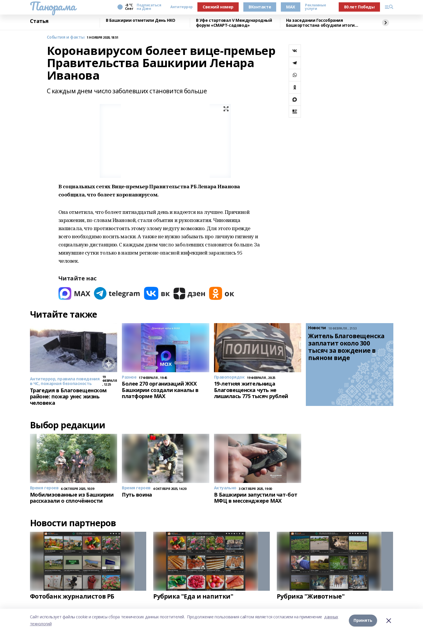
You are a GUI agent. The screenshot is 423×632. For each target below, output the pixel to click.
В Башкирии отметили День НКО (140, 20)
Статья (39, 21)
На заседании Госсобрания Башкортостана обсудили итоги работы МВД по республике (320, 23)
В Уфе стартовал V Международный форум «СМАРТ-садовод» (234, 23)
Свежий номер (218, 7)
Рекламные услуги (315, 6)
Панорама (53, 6)
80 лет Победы (359, 7)
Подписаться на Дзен (149, 6)
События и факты (66, 37)
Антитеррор (181, 7)
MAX (290, 7)
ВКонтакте (260, 7)
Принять (363, 620)
